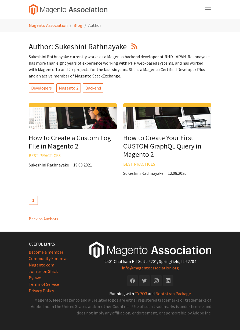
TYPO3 (141, 293)
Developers (41, 88)
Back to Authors (43, 218)
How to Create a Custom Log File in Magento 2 (70, 141)
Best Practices (45, 155)
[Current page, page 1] (33, 200)
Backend (93, 88)
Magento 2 (68, 88)
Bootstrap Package (173, 293)
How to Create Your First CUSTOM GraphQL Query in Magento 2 (162, 146)
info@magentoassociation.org (150, 267)
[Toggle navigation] (208, 9)
